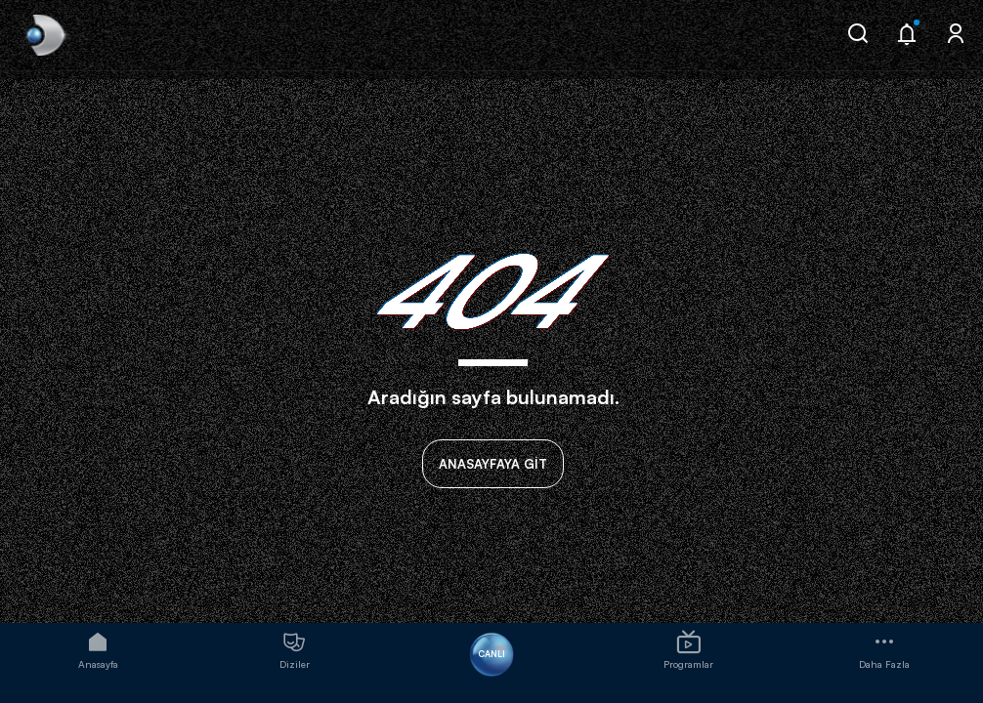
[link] (43, 35)
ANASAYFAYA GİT (493, 464)
